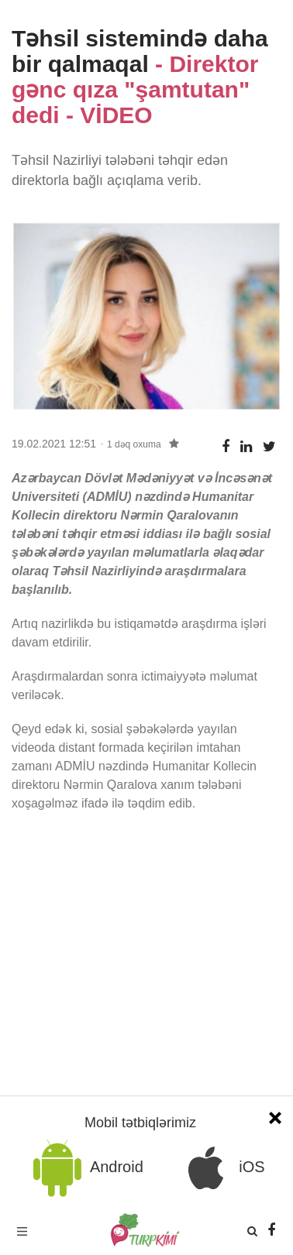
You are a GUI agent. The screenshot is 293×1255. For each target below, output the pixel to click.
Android (85, 1168)
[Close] (275, 1116)
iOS (221, 1168)
